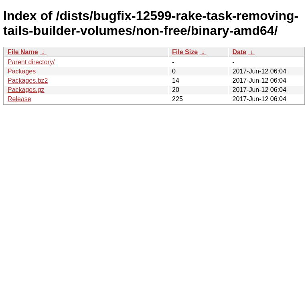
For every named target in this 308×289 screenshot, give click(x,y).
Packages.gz (26, 89)
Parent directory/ (31, 62)
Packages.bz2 (28, 80)
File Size (185, 52)
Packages (22, 71)
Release (19, 99)
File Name (23, 52)
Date (239, 52)
